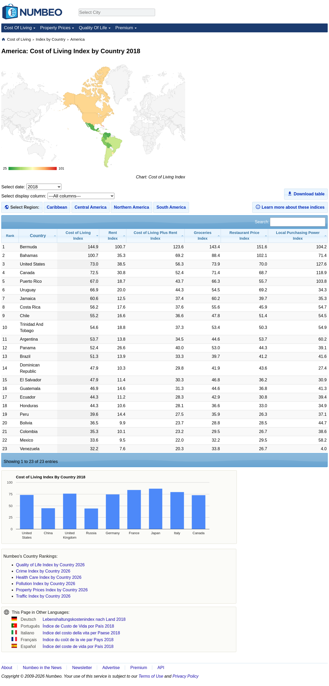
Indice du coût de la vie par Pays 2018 (78, 639)
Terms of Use (151, 676)
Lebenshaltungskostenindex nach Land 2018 (84, 619)
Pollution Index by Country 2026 (45, 583)
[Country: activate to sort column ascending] (38, 236)
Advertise (111, 667)
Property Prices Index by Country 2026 (52, 590)
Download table (306, 193)
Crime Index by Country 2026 (43, 571)
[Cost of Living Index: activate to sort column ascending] (78, 236)
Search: (290, 222)
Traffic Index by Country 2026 (43, 596)
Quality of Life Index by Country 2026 (50, 565)
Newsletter (82, 667)
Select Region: (24, 207)
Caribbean (57, 207)
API (160, 667)
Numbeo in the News (42, 667)
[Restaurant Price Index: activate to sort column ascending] (244, 236)
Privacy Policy (186, 676)
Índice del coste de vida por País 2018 (78, 646)
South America (171, 207)
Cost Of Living (18, 27)
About (6, 667)
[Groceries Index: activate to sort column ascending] (203, 236)
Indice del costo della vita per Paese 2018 (81, 633)
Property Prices (55, 27)
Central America (91, 207)
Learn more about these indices (290, 206)
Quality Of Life (93, 27)
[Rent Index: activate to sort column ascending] (112, 236)
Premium (124, 27)
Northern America (131, 207)
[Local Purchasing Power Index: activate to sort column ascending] (298, 236)
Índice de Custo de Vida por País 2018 (78, 626)
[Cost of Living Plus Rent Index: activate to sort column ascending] (155, 236)
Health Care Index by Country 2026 (48, 577)
